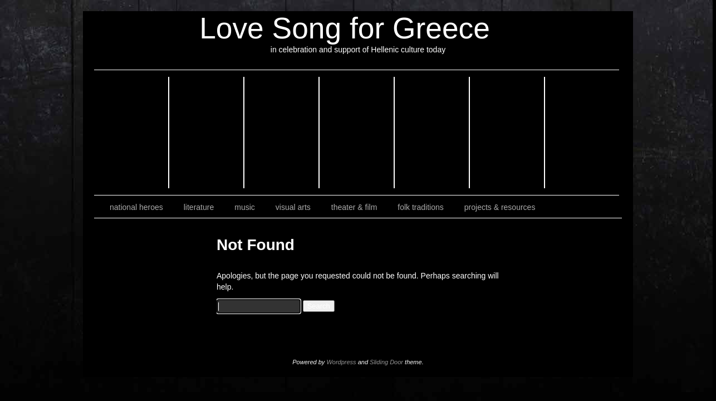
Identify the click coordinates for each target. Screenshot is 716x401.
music (244, 207)
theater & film (354, 207)
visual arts (293, 207)
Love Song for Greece (344, 28)
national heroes (136, 207)
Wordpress (341, 362)
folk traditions (420, 207)
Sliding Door (386, 362)
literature (199, 207)
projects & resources (500, 207)
